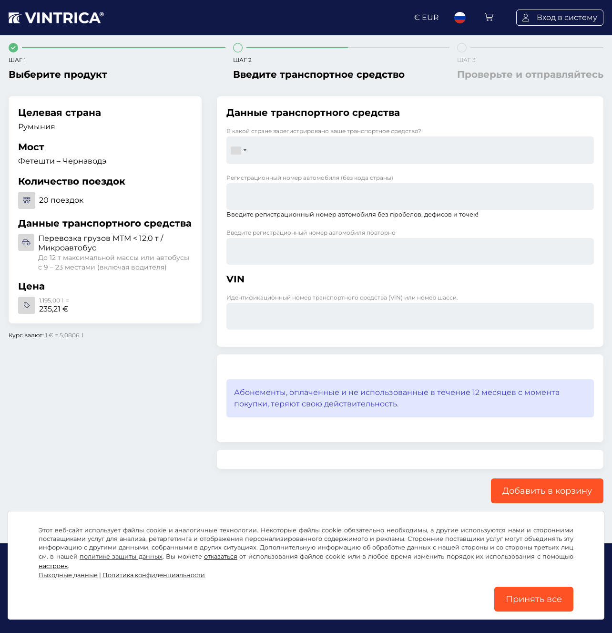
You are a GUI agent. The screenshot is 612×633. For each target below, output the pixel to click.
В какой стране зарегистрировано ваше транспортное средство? (323, 131)
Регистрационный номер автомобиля (309, 177)
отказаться (220, 556)
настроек (53, 566)
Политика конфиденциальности (153, 575)
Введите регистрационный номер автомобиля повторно (311, 232)
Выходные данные (68, 575)
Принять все (534, 599)
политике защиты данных (121, 556)
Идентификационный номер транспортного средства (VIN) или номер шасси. (342, 297)
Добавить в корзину (547, 491)
